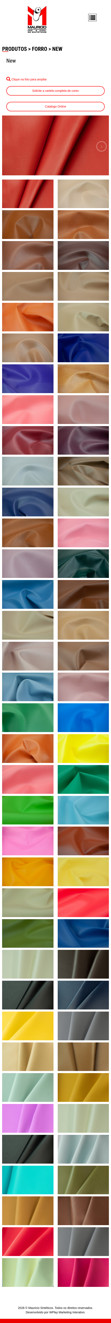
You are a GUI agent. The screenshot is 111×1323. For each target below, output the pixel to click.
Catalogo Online (55, 106)
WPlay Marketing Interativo (66, 1312)
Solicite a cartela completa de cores (55, 90)
